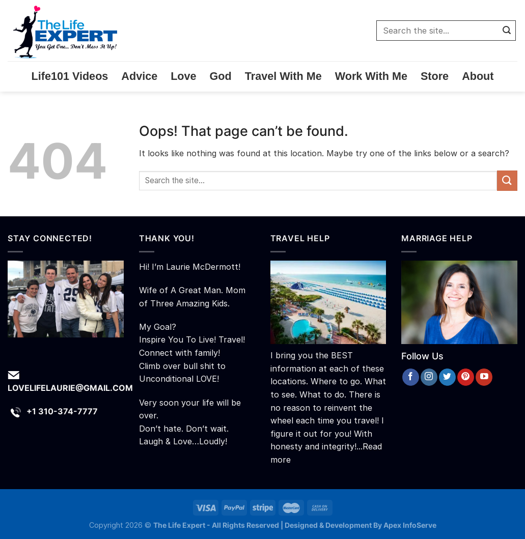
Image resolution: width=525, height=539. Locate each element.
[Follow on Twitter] (447, 377)
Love (183, 76)
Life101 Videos (70, 76)
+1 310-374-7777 (62, 411)
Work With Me (371, 76)
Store (435, 76)
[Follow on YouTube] (484, 377)
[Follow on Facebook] (410, 377)
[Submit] (506, 30)
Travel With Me (283, 76)
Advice (139, 76)
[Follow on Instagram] (429, 377)
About (477, 76)
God (221, 76)
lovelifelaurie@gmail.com (70, 388)
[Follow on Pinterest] (465, 377)
